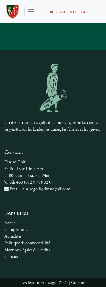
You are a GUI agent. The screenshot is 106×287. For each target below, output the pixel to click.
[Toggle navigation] (31, 11)
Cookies (78, 282)
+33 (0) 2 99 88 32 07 (35, 182)
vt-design (48, 282)
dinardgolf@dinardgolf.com (46, 189)
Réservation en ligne (69, 12)
